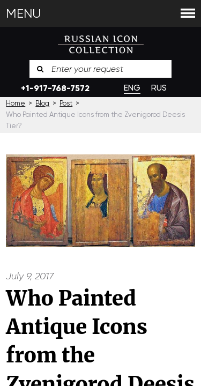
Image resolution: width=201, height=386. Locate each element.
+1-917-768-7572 (55, 88)
